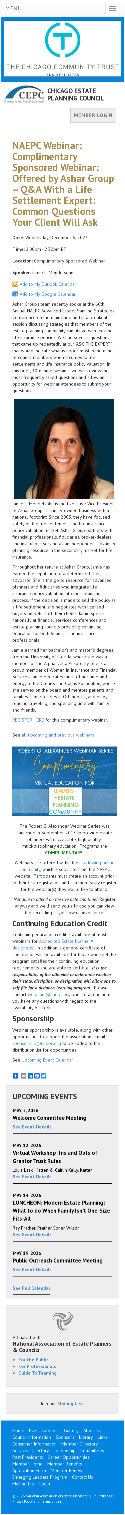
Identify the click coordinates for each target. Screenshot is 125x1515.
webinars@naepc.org (49, 994)
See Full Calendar (31, 1288)
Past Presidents (27, 1457)
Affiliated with (62, 1343)
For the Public (33, 1360)
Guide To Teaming (37, 1373)
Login (44, 1484)
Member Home (27, 1464)
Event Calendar (44, 1430)
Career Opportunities (69, 1457)
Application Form (29, 1470)
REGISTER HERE (28, 720)
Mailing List (70, 1404)
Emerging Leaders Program (39, 1477)
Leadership (65, 1450)
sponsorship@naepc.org (36, 1043)
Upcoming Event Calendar (47, 1060)
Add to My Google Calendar (48, 294)
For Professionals (37, 1366)
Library (86, 1437)
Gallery (71, 1430)
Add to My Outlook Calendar (48, 284)
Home (18, 1430)
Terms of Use (51, 1501)
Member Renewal (68, 1470)
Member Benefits (64, 1464)
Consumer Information (34, 1444)
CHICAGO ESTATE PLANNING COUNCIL (75, 94)
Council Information (31, 1437)
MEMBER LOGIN (93, 115)
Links (102, 1437)
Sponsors (65, 1437)
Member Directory (79, 1444)
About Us (92, 1430)
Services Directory (30, 1450)
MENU (13, 8)
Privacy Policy (22, 1501)
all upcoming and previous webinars (58, 735)
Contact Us (82, 1477)
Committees (92, 1450)
